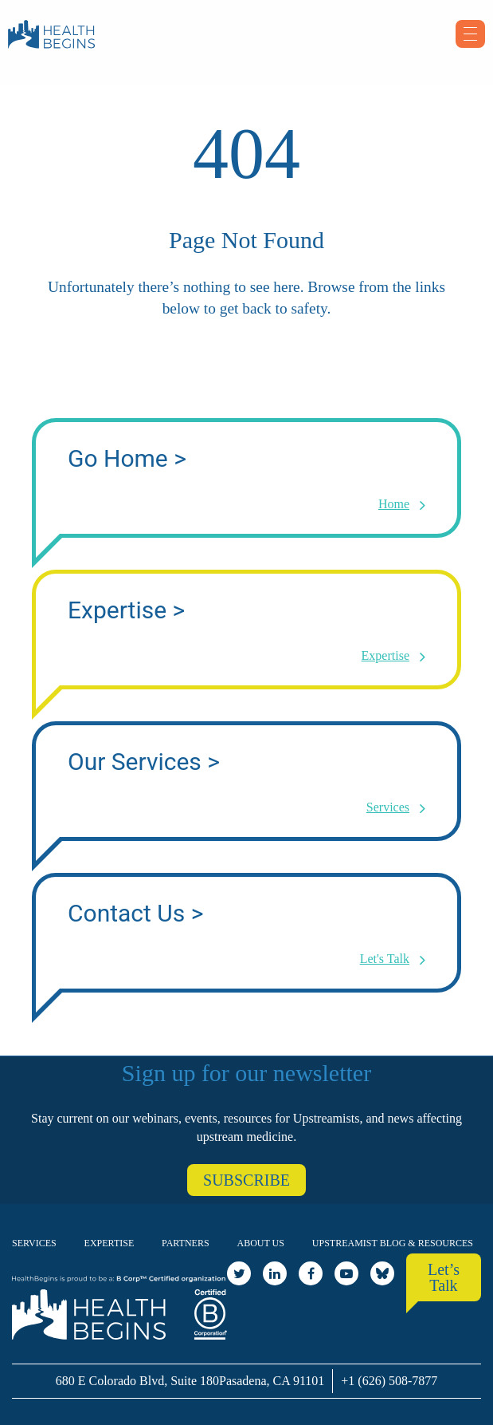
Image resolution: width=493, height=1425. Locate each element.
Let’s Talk (444, 1277)
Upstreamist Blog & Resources (392, 1243)
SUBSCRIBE (246, 1180)
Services (34, 1243)
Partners (185, 1243)
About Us (260, 1243)
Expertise (109, 1243)
